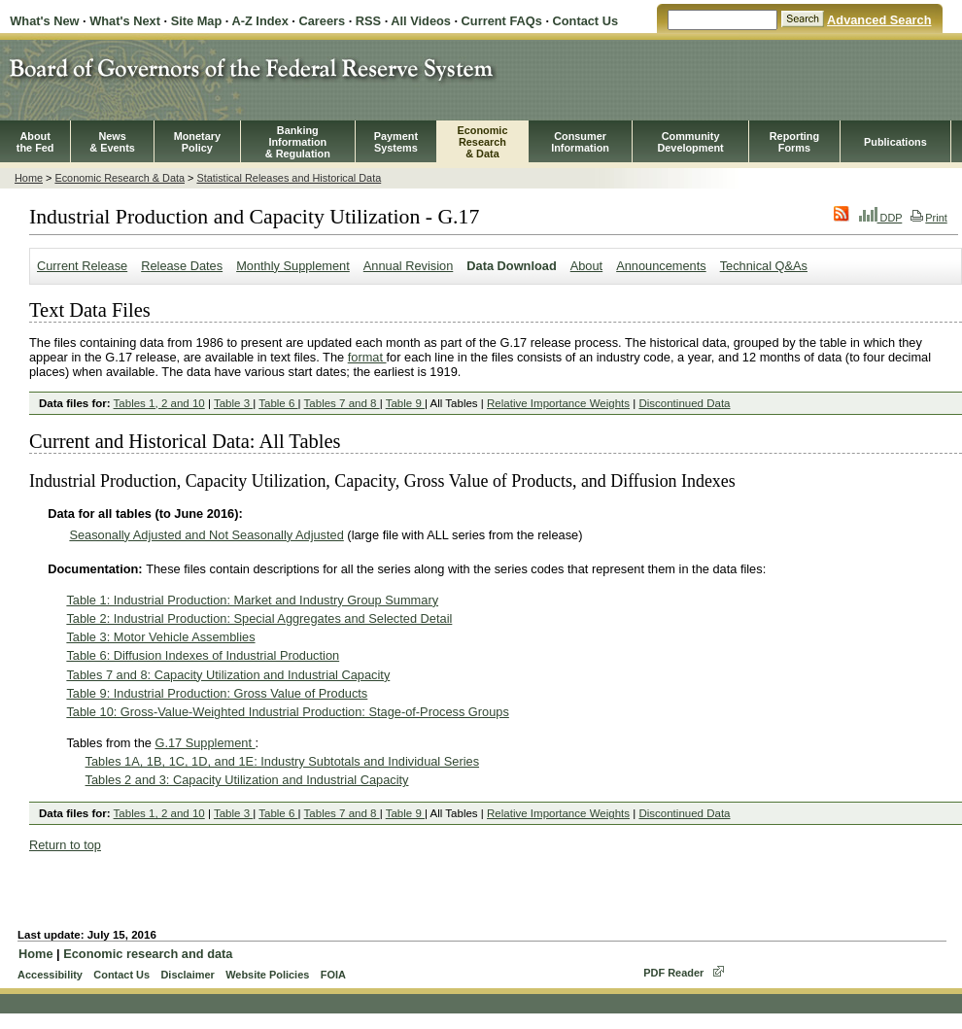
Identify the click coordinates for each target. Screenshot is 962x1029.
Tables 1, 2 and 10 (159, 403)
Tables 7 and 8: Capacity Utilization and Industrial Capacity (228, 675)
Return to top (65, 845)
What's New (44, 21)
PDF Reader (673, 972)
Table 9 (405, 403)
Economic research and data (147, 953)
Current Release (82, 265)
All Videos (421, 21)
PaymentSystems (396, 142)
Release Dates (182, 265)
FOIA (333, 974)
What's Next (124, 21)
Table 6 (277, 403)
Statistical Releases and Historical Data (288, 178)
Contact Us (586, 21)
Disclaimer (187, 974)
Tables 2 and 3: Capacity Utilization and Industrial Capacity (247, 779)
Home (29, 178)
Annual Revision (408, 265)
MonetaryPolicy (197, 142)
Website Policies (267, 974)
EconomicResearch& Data (482, 141)
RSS (368, 21)
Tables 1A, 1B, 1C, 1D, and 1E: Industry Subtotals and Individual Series (282, 761)
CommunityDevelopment (690, 142)
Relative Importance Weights (558, 403)
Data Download (511, 265)
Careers (321, 21)
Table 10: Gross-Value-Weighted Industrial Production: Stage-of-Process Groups (287, 711)
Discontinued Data (684, 403)
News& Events (112, 142)
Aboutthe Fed (35, 142)
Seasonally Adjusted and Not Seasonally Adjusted (206, 535)
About (586, 265)
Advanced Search (879, 20)
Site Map (197, 21)
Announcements (660, 265)
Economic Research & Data (119, 178)
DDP (881, 217)
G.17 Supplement (205, 743)
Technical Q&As (763, 265)
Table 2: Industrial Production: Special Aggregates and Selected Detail (259, 618)
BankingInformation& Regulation (297, 141)
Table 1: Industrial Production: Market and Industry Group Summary (252, 600)
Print (928, 217)
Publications (895, 142)
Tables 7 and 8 (342, 403)
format (367, 357)
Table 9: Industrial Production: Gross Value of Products (216, 693)
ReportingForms (794, 142)
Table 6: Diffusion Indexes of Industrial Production (202, 655)
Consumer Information (580, 142)
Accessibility (50, 974)
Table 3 (233, 403)
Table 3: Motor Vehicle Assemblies (160, 637)
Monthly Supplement (293, 265)
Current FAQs (502, 21)
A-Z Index (259, 21)
